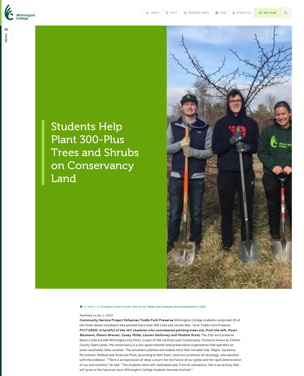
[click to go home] (15, 13)
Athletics (242, 13)
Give (220, 13)
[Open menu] (6, 35)
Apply (152, 13)
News (91, 306)
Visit (171, 13)
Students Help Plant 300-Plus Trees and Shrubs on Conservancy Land (153, 306)
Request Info (196, 13)
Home (81, 307)
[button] (286, 12)
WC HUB (267, 13)
